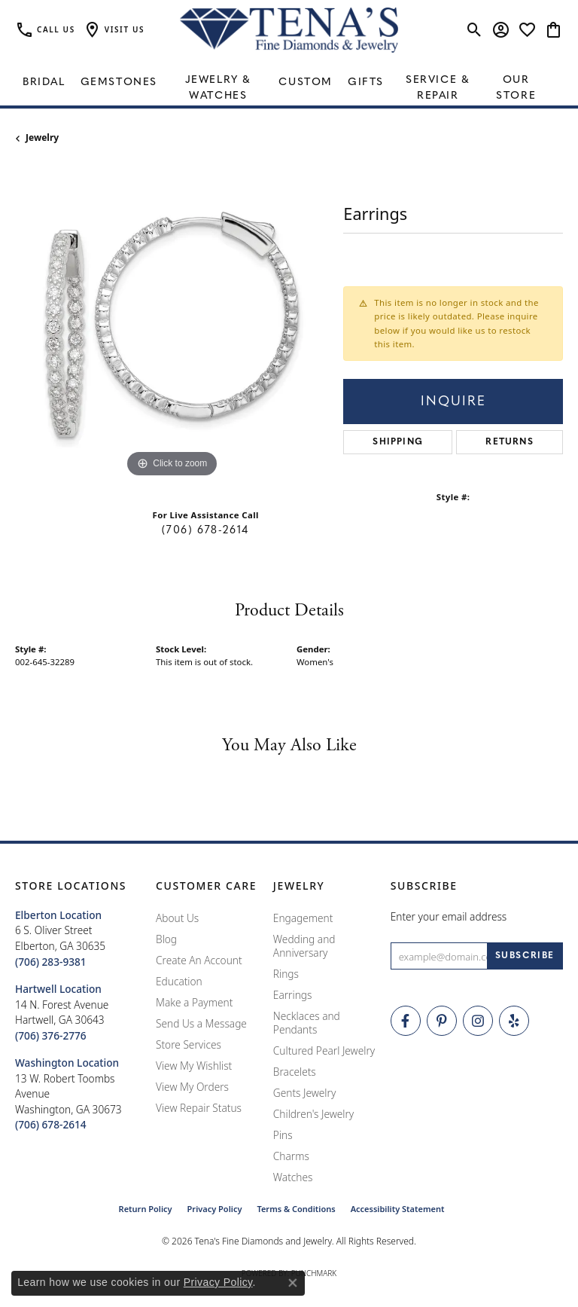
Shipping (398, 442)
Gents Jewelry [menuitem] (304, 1093)
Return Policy (145, 1208)
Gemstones (119, 82)
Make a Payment (194, 1002)
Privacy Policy (214, 1208)
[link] (45, 30)
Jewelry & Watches (218, 88)
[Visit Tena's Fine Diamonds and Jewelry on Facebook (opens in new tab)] (406, 1021)
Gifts (366, 82)
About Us (177, 918)
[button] (113, 30)
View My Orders (192, 1086)
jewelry (42, 137)
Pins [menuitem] (283, 1135)
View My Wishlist (194, 1065)
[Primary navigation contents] (289, 82)
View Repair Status (199, 1108)
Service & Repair (438, 88)
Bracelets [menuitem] (294, 1071)
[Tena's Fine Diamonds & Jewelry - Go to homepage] (289, 30)
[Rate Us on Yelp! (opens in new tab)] (514, 1021)
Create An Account (199, 960)
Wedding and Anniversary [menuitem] (304, 946)
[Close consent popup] (292, 1282)
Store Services (188, 1044)
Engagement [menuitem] (303, 918)
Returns (509, 442)
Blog (166, 939)
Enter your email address (449, 916)
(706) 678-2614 (205, 530)
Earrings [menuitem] (292, 995)
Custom (305, 82)
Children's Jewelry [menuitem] (313, 1114)
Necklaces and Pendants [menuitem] (306, 1023)
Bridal (44, 82)
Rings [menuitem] (286, 974)
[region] (171, 324)
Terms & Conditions (296, 1208)
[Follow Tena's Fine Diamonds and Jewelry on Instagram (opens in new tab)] (478, 1021)
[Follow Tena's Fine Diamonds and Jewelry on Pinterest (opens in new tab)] (442, 1021)
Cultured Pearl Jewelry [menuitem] (324, 1050)
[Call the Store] (51, 961)
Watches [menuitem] (293, 1177)
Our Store (516, 88)
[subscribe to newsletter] (525, 956)
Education (179, 981)
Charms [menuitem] (291, 1156)
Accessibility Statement (398, 1208)
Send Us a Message (201, 1023)
